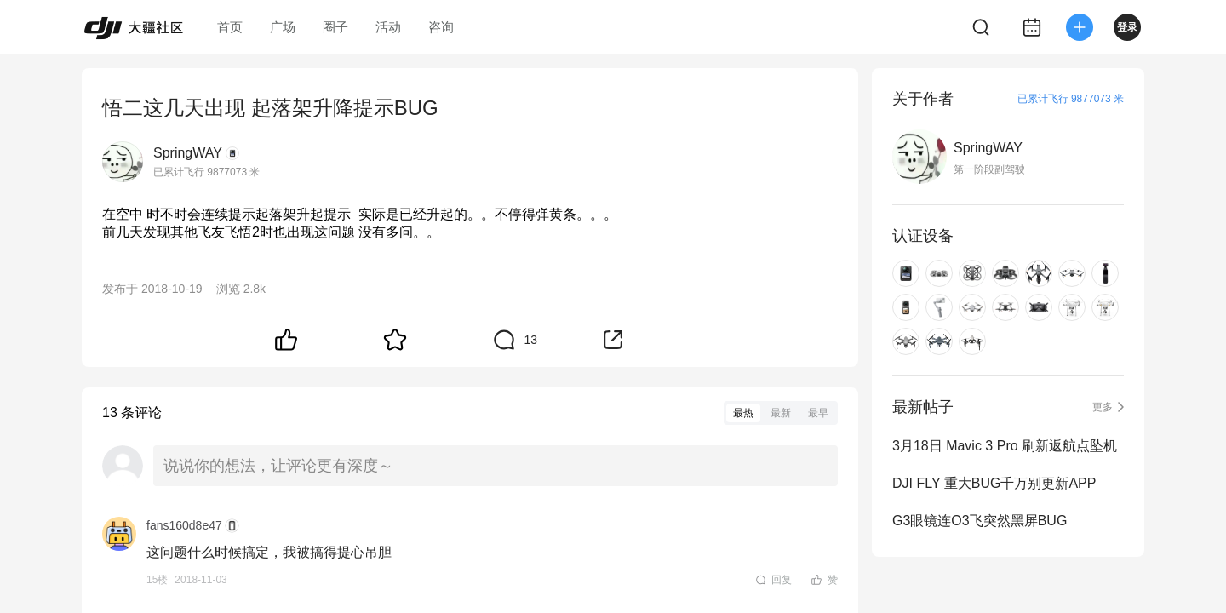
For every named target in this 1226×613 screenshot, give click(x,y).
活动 (388, 27)
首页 (230, 27)
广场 (282, 27)
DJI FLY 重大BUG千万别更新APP (994, 483)
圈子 (335, 27)
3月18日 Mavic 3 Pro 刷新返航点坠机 (1004, 445)
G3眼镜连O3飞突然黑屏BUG (979, 520)
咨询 (441, 27)
